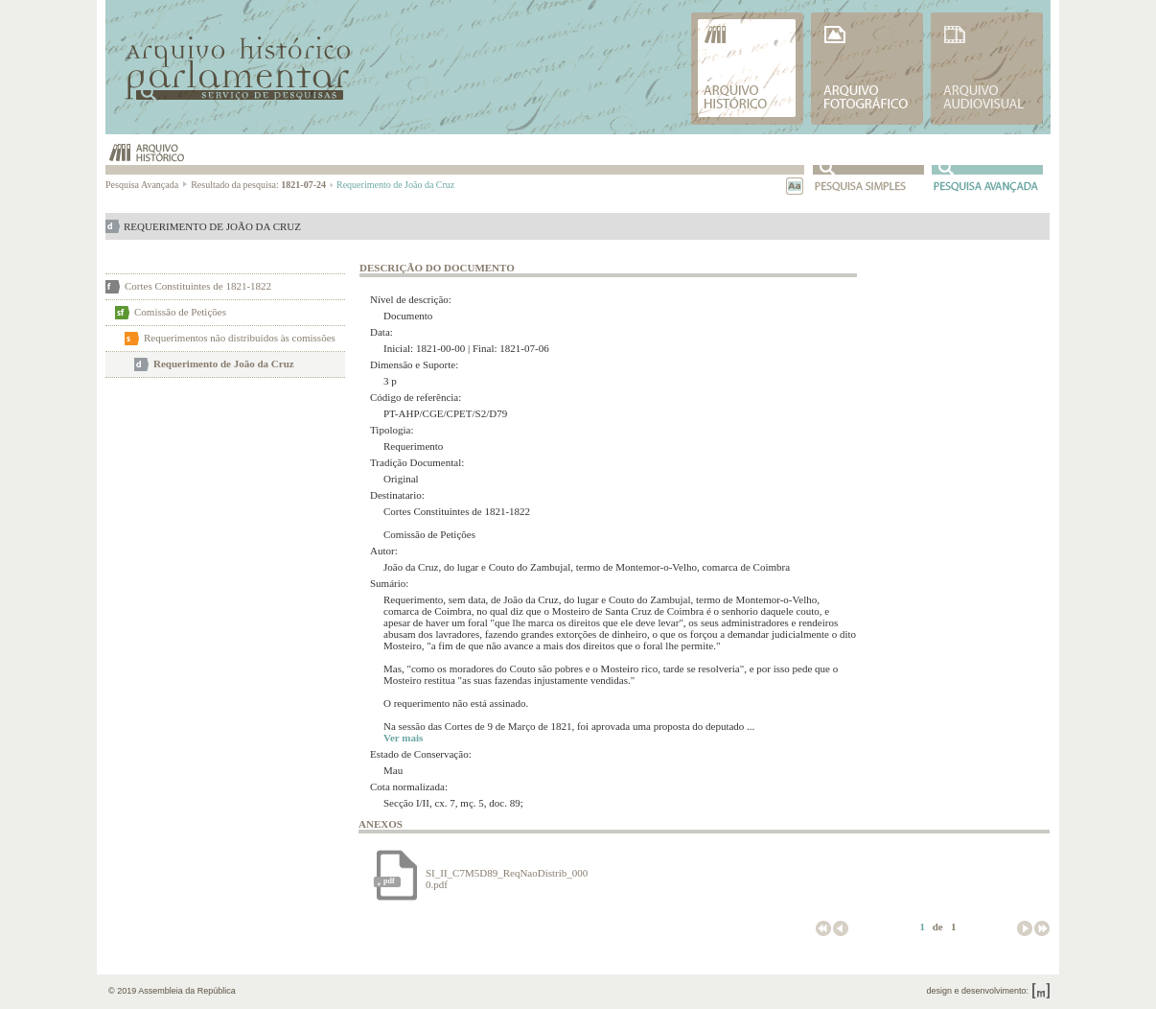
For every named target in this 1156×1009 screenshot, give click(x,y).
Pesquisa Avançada (147, 184)
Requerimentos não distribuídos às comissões (239, 337)
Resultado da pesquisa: (262, 184)
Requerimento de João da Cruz (223, 363)
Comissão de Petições (180, 311)
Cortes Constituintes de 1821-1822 (198, 286)
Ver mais (403, 737)
